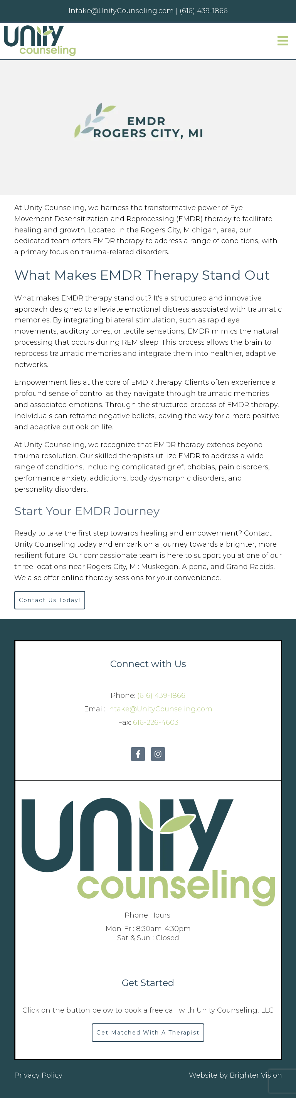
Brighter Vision (256, 1075)
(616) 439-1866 (161, 695)
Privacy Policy (38, 1075)
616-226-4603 (155, 722)
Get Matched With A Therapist (148, 1032)
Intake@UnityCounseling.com (159, 709)
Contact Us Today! (50, 600)
